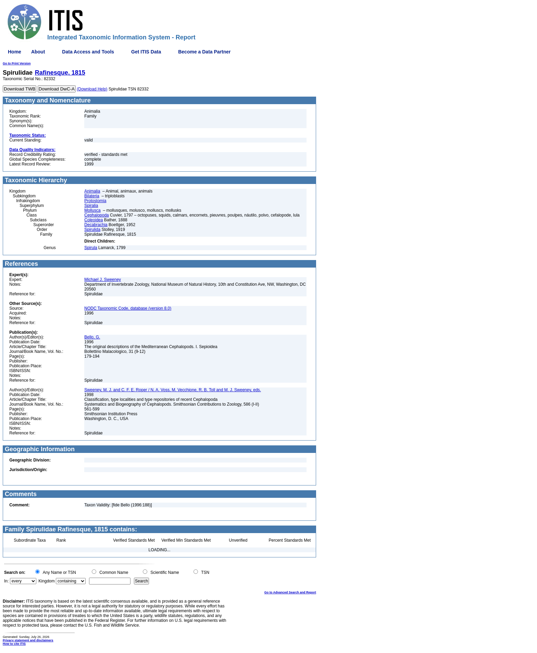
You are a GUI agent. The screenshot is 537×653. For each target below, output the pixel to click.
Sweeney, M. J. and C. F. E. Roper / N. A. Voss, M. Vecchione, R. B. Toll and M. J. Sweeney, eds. (172, 389)
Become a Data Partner (204, 51)
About (38, 51)
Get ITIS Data (146, 51)
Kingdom (46, 581)
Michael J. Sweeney (102, 279)
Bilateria (91, 196)
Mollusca (92, 210)
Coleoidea (93, 220)
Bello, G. (92, 337)
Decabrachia (95, 224)
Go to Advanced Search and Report (290, 592)
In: (6, 581)
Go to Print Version (17, 63)
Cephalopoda (96, 215)
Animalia (92, 191)
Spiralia (91, 205)
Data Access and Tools (88, 51)
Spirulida (92, 229)
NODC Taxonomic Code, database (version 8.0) (127, 308)
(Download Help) (92, 89)
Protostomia (95, 200)
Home (14, 51)
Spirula (90, 247)
